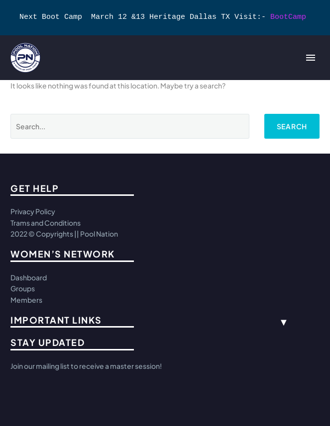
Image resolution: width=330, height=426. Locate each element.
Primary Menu (310, 58)
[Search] (129, 126)
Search (292, 126)
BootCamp (288, 17)
